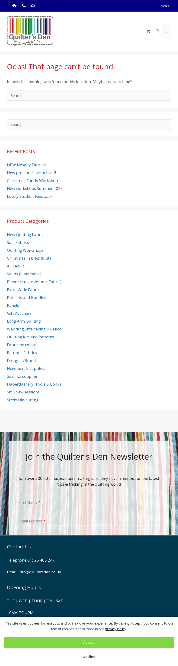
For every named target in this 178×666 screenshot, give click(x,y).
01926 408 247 (41, 560)
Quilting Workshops (25, 250)
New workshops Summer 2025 (35, 188)
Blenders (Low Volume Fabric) (34, 281)
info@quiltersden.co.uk (40, 572)
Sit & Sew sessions (23, 392)
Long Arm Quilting (24, 321)
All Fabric (15, 266)
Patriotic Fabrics (22, 352)
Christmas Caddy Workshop (32, 180)
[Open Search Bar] (157, 31)
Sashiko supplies (22, 376)
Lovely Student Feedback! (30, 196)
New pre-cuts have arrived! (31, 172)
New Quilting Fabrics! (26, 234)
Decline (89, 656)
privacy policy (115, 628)
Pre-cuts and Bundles (26, 297)
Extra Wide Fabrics (24, 289)
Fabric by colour (22, 344)
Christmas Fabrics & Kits (29, 258)
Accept (89, 642)
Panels (13, 305)
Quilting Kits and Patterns (30, 336)
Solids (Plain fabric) (24, 273)
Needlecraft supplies (26, 368)
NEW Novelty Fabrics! (26, 164)
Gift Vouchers (19, 313)
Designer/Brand (21, 360)
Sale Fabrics (18, 242)
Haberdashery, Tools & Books (34, 384)
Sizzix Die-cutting (22, 399)
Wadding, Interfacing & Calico (34, 329)
